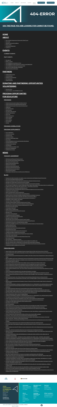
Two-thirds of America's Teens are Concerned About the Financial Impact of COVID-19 (24, 288)
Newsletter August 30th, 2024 (12, 302)
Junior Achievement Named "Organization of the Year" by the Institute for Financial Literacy (25, 298)
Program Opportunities (14, 94)
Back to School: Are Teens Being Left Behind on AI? (16, 188)
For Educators (10, 97)
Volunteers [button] (25, 385)
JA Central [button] (16, 406)
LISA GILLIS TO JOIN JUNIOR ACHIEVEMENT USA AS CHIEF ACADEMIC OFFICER (23, 368)
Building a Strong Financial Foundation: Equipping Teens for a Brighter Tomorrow (23, 195)
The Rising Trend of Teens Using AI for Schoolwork (16, 230)
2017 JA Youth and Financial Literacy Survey (15, 160)
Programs (23, 2)
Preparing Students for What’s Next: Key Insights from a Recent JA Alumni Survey (23, 180)
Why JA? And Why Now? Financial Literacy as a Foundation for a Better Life (21, 240)
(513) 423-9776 (6, 398)
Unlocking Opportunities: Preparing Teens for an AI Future (18, 202)
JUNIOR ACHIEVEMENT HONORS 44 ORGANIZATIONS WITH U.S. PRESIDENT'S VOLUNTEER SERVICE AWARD (29, 295)
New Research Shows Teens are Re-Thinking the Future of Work (19, 233)
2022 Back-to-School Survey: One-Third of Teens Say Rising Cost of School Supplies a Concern (25, 243)
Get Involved (50, 2)
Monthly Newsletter (10, 304)
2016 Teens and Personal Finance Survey (14, 159)
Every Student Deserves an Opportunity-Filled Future (17, 40)
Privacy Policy (8, 44)
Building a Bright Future (11, 225)
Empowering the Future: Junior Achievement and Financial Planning (20, 220)
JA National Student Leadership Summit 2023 (15, 232)
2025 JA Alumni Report (10, 170)
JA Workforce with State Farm (12, 190)
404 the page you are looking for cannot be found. (28, 26)
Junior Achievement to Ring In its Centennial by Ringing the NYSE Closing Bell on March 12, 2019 (26, 265)
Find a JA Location (48, 396)
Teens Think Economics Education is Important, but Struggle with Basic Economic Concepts (25, 307)
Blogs (6, 175)
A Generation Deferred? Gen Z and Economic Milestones (18, 171)
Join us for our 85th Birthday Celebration (14, 67)
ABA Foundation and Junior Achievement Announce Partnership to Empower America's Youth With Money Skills (29, 258)
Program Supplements (12, 129)
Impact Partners (9, 80)
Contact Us (8, 47)
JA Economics (9, 110)
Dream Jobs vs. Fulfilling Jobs (12, 209)
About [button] (24, 393)
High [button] (34, 398)
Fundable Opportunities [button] (47, 387)
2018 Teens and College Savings (12, 166)
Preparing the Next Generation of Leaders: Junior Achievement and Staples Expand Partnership (26, 178)
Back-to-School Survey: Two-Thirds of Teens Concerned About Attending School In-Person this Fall (26, 277)
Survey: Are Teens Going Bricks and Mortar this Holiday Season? (19, 342)
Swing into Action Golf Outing (12, 68)
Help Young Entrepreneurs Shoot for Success (15, 210)
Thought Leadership (11, 156)
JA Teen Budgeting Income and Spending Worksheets (17, 141)
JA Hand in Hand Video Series (12, 138)
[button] (18, 2)
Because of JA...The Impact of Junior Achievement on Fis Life (19, 205)
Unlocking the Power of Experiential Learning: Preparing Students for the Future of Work (24, 189)
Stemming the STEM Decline (12, 206)
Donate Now (41, 2)
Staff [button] (24, 395)
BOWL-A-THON (9, 61)
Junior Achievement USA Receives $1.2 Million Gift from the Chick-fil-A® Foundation (23, 314)
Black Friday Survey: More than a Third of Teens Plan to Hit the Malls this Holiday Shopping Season (26, 305)
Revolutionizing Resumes (11, 226)
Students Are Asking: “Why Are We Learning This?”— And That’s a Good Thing (22, 186)
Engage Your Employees (11, 77)
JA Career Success (9, 108)
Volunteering (9, 86)
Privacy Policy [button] (15, 404)
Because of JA (9, 212)
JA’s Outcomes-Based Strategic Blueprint (14, 179)
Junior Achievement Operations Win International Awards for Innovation (21, 271)
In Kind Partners (9, 76)
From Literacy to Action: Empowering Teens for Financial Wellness (20, 203)
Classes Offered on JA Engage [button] (27, 388)
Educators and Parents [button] (37, 386)
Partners (7, 72)
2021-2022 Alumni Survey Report (12, 168)
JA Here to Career (9, 136)
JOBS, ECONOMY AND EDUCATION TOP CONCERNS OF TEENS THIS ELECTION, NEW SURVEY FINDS (27, 366)
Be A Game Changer (10, 238)
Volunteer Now (9, 89)
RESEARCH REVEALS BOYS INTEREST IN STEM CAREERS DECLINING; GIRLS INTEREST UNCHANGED (28, 336)
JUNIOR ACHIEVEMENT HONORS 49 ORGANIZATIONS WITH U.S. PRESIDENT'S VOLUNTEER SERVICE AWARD (29, 284)
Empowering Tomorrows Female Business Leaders (17, 222)
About (16, 2)
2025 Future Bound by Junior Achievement (15, 192)
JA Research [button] (25, 398)
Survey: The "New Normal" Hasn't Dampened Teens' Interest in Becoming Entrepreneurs (24, 299)
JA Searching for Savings (11, 144)
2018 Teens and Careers (11, 164)
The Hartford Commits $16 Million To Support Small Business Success (20, 297)
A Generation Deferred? (11, 208)
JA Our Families (9, 117)
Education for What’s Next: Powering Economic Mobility (17, 182)
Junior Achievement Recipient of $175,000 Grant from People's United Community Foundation (26, 341)
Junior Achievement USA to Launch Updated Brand (17, 294)
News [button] (24, 401)
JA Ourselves (8, 121)
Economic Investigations (11, 148)
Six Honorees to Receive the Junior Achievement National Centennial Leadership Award (24, 322)
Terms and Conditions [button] (7, 404)
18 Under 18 (8, 60)
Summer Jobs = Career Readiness (13, 200)
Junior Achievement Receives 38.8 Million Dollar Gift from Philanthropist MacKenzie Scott (24, 267)
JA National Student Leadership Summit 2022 (15, 245)
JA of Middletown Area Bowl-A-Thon (13, 63)
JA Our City (8, 114)
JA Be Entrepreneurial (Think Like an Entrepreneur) (16, 105)
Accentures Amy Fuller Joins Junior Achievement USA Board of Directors (21, 315)
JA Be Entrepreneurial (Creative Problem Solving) (16, 102)
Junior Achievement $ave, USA (12, 146)
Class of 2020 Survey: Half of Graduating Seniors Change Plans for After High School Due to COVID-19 (27, 251)
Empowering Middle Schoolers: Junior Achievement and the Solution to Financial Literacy (24, 223)
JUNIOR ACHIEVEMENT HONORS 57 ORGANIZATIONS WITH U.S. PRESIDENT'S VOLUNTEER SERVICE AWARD (29, 338)
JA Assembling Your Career (11, 142)
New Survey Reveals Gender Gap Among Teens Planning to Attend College (21, 348)
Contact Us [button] (6, 397)
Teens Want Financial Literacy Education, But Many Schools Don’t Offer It (21, 196)
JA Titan (7, 122)
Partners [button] (46, 385)
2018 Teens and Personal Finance (13, 167)
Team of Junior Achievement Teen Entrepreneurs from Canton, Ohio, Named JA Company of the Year (27, 317)
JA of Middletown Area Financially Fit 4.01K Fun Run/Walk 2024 (19, 64)
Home (12, 2)
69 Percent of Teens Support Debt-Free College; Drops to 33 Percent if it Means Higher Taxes (25, 262)
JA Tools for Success (10, 134)
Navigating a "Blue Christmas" (12, 218)
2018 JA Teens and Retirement (12, 163)
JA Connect (8, 139)
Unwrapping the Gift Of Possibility (13, 215)
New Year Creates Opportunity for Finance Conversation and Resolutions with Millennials (24, 354)
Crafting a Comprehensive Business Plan (14, 216)
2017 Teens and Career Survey (12, 161)
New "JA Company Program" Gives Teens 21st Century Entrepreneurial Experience (23, 344)
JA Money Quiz (9, 135)
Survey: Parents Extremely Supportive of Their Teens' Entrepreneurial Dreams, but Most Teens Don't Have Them (29, 339)
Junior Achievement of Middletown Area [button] (48, 395)
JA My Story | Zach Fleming (11, 235)
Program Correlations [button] (36, 391)
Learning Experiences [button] (36, 394)
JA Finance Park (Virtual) (11, 111)
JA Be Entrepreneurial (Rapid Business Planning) (16, 104)
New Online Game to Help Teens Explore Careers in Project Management (21, 292)
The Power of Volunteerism (11, 213)
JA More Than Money (10, 112)
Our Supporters (9, 78)
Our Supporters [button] (47, 389)
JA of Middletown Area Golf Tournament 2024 (15, 65)
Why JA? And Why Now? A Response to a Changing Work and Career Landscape (23, 242)
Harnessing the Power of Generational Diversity (15, 228)
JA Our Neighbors (9, 132)
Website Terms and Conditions (12, 43)
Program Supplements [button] (36, 388)
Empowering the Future (11, 229)
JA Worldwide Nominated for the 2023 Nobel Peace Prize (18, 236)
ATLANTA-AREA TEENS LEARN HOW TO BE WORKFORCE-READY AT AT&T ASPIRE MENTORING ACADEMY (28, 291)
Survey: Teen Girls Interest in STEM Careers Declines (17, 318)
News (34, 2)
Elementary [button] (36, 395)
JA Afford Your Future (10, 149)
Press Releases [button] (26, 399)
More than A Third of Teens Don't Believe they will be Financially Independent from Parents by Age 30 (27, 272)
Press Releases (9, 248)
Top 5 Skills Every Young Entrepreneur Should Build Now (18, 193)
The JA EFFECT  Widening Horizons (13, 239)
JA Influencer (8, 145)
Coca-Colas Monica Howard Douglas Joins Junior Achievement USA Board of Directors (24, 329)
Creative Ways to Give (10, 74)
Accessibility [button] (21, 404)
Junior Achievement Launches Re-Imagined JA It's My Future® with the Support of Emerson (25, 264)
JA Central (8, 41)
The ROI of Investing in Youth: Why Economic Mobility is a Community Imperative (23, 183)
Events (29, 2)
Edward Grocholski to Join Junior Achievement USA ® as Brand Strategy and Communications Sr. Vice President (29, 349)
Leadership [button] (25, 394)
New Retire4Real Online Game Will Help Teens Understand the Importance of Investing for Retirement (27, 289)
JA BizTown (8, 107)
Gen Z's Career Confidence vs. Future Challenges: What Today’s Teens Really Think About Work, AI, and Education (30, 185)
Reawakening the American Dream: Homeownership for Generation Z (20, 198)
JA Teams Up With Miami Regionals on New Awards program (19, 301)
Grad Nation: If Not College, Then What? (14, 199)
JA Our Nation (9, 118)
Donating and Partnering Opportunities (23, 83)
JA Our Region (9, 120)
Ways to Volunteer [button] (27, 386)
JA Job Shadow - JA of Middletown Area (14, 90)
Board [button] (24, 397)
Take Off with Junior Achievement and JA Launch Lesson (18, 219)
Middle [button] (35, 396)
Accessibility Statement (10, 46)
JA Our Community (10, 115)
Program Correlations (12, 126)
